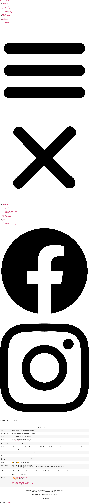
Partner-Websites (8, 16)
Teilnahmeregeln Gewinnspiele (11, 23)
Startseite (4, 2)
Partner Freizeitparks (6, 15)
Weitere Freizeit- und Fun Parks (11, 10)
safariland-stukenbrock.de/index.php (21, 477)
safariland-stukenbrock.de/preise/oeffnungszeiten (21, 482)
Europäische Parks (8, 11)
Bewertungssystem (8, 6)
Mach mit (6, 7)
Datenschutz (7, 22)
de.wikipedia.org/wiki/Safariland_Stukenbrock (24, 483)
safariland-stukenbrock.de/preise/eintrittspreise (20, 440)
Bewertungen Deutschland (7, 8)
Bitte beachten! (5, 3)
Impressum (4, 21)
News (3, 18)
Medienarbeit (5, 19)
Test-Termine (7, 4)
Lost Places (4, 14)
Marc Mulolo (10, 502)
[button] (44, 113)
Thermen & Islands (8, 12)
